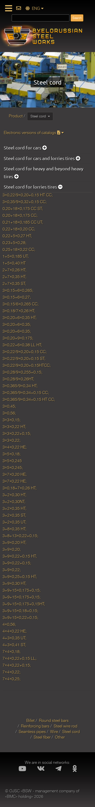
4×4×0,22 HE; (15, 631)
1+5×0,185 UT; (16, 256)
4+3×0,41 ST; (14, 645)
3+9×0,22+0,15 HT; (20, 556)
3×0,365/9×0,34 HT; (20, 386)
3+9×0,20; (12, 549)
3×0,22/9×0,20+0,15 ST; (24, 358)
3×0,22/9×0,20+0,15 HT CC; (28, 195)
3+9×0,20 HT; (14, 542)
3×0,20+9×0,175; (18, 338)
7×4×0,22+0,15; (17, 665)
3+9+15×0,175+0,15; (22, 590)
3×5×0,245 (12, 461)
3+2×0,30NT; (14, 502)
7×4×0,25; (12, 679)
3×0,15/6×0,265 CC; (21, 304)
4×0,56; (9, 624)
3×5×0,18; (12, 454)
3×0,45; (9, 406)
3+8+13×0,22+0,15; (20, 536)
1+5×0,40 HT (14, 263)
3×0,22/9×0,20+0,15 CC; (25, 352)
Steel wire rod (65, 726)
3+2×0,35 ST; (14, 515)
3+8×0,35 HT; (14, 529)
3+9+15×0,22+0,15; (20, 617)
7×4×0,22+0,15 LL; (19, 658)
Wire (54, 732)
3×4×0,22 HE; (15, 447)
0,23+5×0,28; (14, 243)
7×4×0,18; (12, 651)
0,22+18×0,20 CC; (19, 229)
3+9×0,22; (12, 570)
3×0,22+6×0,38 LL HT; (22, 345)
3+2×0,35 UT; (14, 522)
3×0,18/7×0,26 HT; (19, 311)
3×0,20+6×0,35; (17, 324)
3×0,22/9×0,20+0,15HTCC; (27, 365)
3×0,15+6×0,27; (17, 297)
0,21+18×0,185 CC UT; (23, 222)
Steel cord (40, 116)
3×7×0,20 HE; (15, 474)
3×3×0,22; (12, 440)
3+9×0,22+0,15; (17, 563)
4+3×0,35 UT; (14, 638)
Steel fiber (42, 737)
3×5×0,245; (13, 467)
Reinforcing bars (35, 726)
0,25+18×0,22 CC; (19, 249)
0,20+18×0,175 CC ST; (23, 208)
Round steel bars (54, 720)
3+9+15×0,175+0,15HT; (24, 604)
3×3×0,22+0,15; (17, 433)
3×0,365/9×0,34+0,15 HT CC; (29, 399)
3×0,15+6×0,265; (18, 290)
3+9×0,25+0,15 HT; (20, 577)
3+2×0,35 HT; (14, 508)
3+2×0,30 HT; (14, 495)
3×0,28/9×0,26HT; (18, 379)
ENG (35, 8)
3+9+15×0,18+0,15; (20, 611)
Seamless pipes (32, 732)
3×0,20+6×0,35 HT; (19, 318)
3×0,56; (9, 413)
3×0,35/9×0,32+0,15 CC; (25, 202)
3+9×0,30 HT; (14, 583)
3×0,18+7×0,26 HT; (21, 488)
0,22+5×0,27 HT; (17, 236)
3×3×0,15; (12, 420)
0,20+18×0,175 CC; (20, 215)
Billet (30, 720)
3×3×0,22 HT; (14, 427)
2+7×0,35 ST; (14, 283)
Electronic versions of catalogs (34, 133)
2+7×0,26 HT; (14, 270)
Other (60, 737)
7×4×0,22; (12, 672)
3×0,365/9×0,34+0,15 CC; (26, 393)
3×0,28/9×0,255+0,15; (22, 372)
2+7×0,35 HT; (14, 277)
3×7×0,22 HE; (15, 481)
